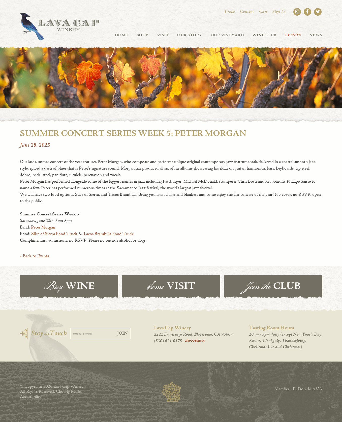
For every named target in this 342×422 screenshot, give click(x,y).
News (315, 35)
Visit (163, 35)
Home (121, 35)
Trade (229, 12)
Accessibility (30, 397)
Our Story (189, 35)
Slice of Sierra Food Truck (54, 234)
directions (195, 340)
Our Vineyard (227, 35)
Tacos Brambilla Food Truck (108, 234)
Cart (263, 12)
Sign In (279, 12)
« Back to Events (34, 256)
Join (122, 334)
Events (293, 35)
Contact (247, 12)
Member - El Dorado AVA (298, 389)
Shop (142, 35)
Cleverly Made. (69, 392)
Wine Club (264, 35)
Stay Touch (49, 333)
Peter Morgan (43, 227)
